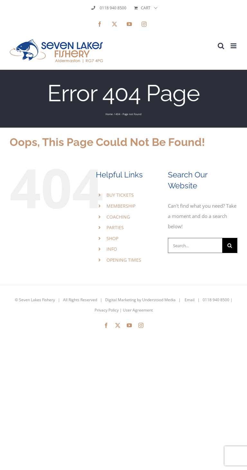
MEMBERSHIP (120, 206)
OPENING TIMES (123, 260)
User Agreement (138, 310)
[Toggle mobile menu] (234, 45)
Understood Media (159, 300)
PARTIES (115, 227)
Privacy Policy (107, 310)
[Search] (229, 245)
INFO (111, 249)
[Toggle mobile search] (221, 45)
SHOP (112, 238)
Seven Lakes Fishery (37, 300)
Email (190, 300)
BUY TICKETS (120, 195)
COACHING (118, 217)
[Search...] (195, 245)
